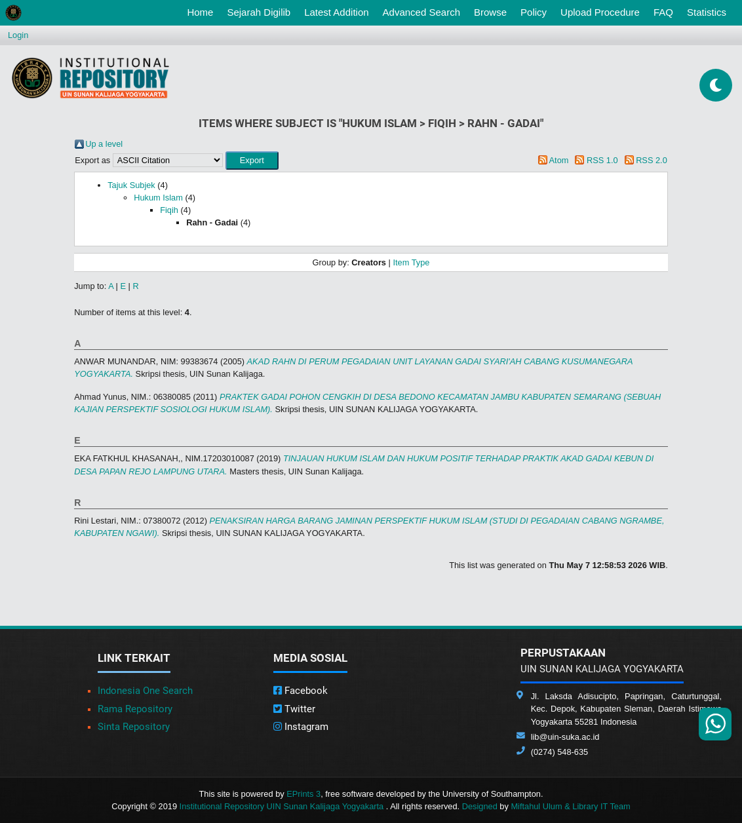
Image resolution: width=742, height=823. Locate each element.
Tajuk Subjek (131, 185)
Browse (490, 12)
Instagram (300, 727)
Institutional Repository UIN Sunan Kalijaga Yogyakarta (283, 806)
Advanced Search (421, 12)
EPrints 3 (303, 794)
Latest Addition (336, 12)
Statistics (706, 12)
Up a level (104, 144)
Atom (559, 160)
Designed (480, 806)
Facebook (300, 691)
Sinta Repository (134, 727)
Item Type (411, 262)
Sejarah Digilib (258, 12)
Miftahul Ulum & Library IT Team (570, 806)
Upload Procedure (600, 12)
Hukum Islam (158, 197)
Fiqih (169, 210)
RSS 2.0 (651, 160)
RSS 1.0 (602, 160)
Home (202, 11)
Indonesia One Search (145, 691)
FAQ (663, 12)
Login (18, 35)
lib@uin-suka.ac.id (565, 737)
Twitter (294, 709)
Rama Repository (135, 709)
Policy (533, 12)
